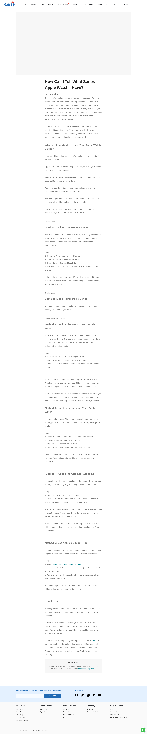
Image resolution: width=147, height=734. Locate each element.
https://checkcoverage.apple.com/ (66, 564)
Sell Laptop (19, 715)
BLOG (126, 4)
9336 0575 (114, 715)
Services (102, 4)
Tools (115, 4)
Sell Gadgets (47, 4)
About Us (90, 709)
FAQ (111, 709)
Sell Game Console (22, 720)
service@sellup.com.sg (87, 669)
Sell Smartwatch (21, 718)
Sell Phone (19, 709)
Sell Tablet (19, 712)
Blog (64, 718)
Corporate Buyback (69, 712)
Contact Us (113, 712)
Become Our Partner (93, 712)
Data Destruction (68, 715)
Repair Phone (44, 709)
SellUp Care (67, 709)
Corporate (88, 4)
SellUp (94, 641)
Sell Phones (30, 4)
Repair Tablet (44, 712)
